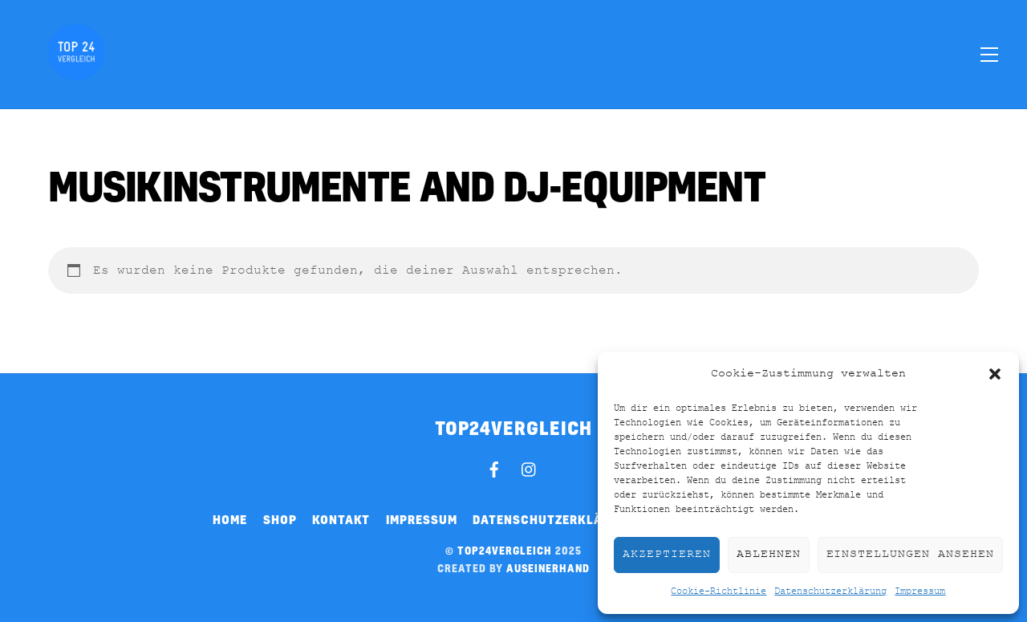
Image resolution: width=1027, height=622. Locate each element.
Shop (280, 519)
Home (230, 519)
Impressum (920, 591)
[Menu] (989, 54)
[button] (995, 374)
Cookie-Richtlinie (718, 591)
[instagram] (530, 467)
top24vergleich (504, 550)
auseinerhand (548, 568)
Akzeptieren (667, 554)
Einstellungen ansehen (910, 554)
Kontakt (341, 519)
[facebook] (494, 467)
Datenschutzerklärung (830, 591)
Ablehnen (769, 554)
